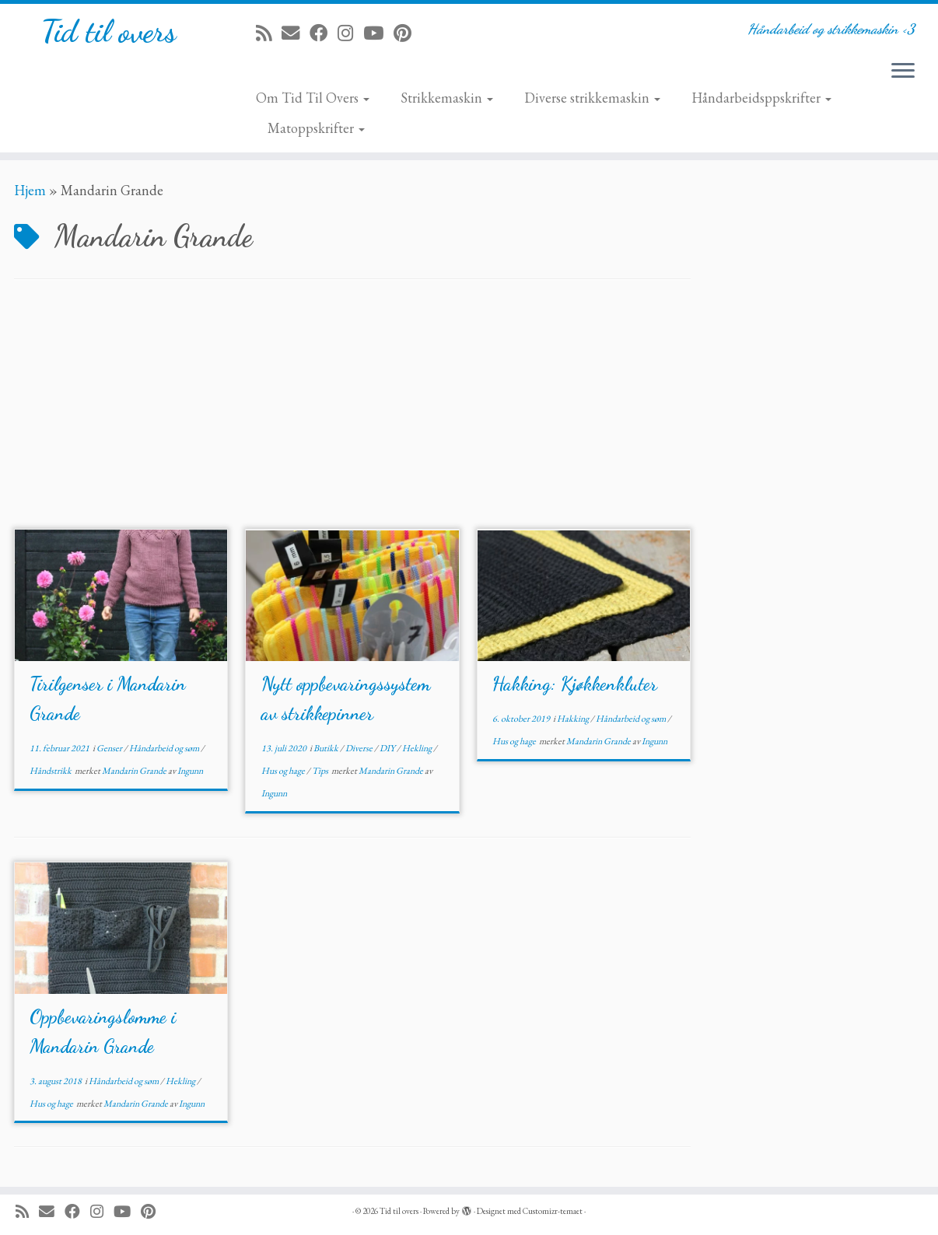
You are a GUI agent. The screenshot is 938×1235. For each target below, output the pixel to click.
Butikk (326, 748)
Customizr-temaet (553, 1210)
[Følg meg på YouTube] (378, 33)
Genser (110, 748)
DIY (388, 748)
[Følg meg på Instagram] (350, 33)
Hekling (417, 748)
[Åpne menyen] (903, 71)
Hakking (573, 718)
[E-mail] (296, 33)
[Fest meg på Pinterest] (408, 33)
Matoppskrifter (316, 128)
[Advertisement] (352, 412)
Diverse (359, 748)
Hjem (30, 190)
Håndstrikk (51, 770)
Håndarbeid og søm (165, 748)
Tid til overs (108, 31)
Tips (321, 770)
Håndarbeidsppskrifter (761, 98)
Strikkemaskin (447, 98)
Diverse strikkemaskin (592, 98)
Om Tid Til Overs (312, 98)
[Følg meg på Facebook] (324, 33)
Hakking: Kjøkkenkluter (574, 684)
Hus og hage (283, 770)
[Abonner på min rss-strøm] (269, 33)
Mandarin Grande (135, 770)
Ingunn (190, 770)
